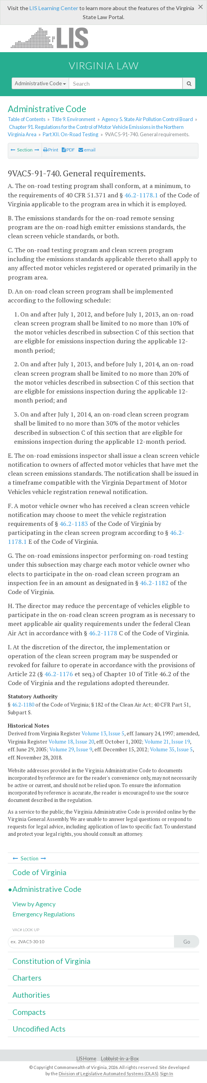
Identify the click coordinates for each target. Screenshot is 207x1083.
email (87, 150)
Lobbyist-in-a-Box (120, 1059)
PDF (68, 150)
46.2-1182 (154, 582)
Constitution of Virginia (51, 960)
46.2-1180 (23, 704)
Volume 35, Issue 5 (171, 749)
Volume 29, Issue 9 (70, 749)
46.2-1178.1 (141, 195)
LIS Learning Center (54, 8)
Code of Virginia (39, 872)
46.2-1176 (58, 674)
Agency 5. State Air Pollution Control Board (147, 119)
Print (50, 150)
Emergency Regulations (43, 914)
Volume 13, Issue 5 (103, 733)
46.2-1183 (73, 523)
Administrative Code (40, 83)
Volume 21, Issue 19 (167, 741)
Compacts (29, 1011)
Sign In (166, 1073)
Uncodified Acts (39, 1028)
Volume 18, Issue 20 (71, 741)
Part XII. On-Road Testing (70, 134)
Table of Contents (26, 119)
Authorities (31, 994)
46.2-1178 (103, 633)
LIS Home (86, 1059)
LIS (53, 37)
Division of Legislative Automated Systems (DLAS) (108, 1073)
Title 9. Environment (73, 119)
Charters (27, 977)
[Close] (201, 7)
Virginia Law (104, 65)
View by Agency (34, 903)
